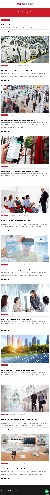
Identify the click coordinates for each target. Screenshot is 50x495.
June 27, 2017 (4, 65)
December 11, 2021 (5, 19)
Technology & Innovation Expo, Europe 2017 (16, 269)
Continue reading (5, 31)
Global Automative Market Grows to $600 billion (17, 70)
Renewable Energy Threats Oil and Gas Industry (17, 370)
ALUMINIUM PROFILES (25, 20)
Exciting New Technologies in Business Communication (20, 171)
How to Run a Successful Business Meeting (16, 319)
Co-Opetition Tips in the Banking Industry (15, 220)
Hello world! (5, 24)
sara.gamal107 (15, 20)
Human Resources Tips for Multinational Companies (19, 419)
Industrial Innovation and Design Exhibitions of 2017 (19, 120)
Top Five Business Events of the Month (14, 468)
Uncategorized (21, 265)
